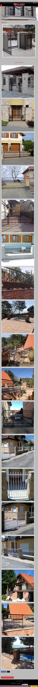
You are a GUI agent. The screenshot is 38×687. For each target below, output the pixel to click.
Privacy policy (19, 681)
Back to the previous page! (8, 675)
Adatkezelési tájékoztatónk (23, 685)
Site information (13, 681)
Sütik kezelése (25, 681)
